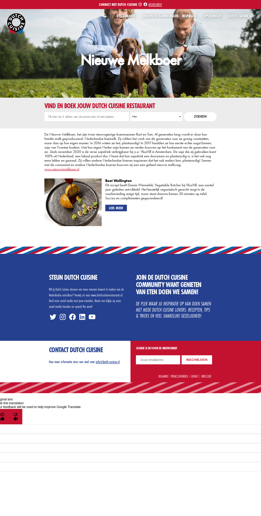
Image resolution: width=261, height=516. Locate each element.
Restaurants (126, 16)
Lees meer (116, 207)
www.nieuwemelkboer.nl (61, 169)
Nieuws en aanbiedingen (161, 16)
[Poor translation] (15, 416)
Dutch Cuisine (238, 16)
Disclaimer (163, 376)
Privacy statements (179, 376)
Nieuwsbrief (155, 4)
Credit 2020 (206, 376)
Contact (194, 376)
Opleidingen (212, 16)
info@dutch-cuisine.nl (108, 361)
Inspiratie (189, 16)
